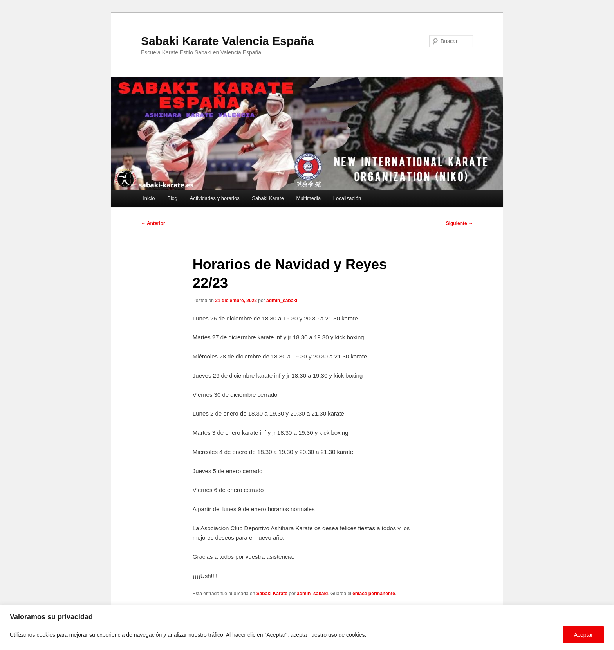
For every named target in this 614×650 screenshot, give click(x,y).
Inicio (149, 198)
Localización (347, 198)
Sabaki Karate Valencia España (227, 40)
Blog (172, 198)
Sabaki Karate (268, 198)
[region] (307, 627)
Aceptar (583, 635)
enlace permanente (373, 593)
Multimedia (308, 198)
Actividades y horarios (215, 198)
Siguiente (459, 223)
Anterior (153, 223)
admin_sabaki (281, 300)
